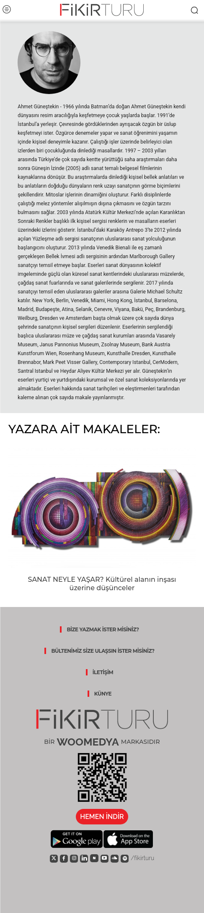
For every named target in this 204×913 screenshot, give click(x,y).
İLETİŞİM (103, 672)
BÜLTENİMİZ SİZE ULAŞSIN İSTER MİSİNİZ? (102, 651)
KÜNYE (102, 694)
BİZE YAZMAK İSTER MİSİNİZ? (103, 629)
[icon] (54, 858)
